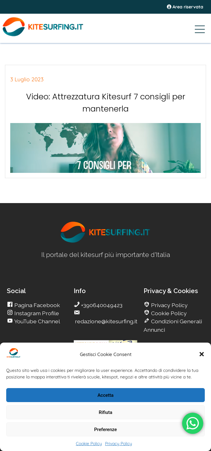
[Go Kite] (52, 35)
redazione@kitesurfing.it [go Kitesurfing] (105, 321)
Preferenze (105, 429)
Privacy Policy (118, 443)
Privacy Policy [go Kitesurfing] (169, 305)
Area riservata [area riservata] (185, 7)
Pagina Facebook (36, 305)
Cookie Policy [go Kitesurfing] (168, 313)
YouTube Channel (36, 321)
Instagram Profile (36, 313)
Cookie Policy (89, 443)
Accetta (106, 395)
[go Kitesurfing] (105, 241)
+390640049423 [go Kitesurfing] (101, 305)
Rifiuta (105, 412)
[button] (202, 354)
